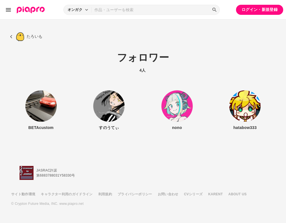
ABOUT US (237, 194)
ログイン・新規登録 (260, 9)
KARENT (215, 194)
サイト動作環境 (23, 194)
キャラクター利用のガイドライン (66, 194)
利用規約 (105, 194)
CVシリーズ (193, 194)
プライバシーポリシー (135, 194)
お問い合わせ (168, 194)
